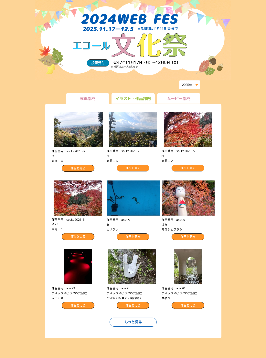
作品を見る (78, 168)
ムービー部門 (178, 98)
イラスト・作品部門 (133, 98)
